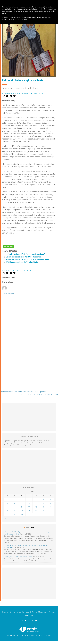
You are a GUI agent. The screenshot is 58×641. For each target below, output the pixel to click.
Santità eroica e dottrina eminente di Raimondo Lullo (27, 259)
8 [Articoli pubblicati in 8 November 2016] (14, 503)
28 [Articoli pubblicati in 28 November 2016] (7, 514)
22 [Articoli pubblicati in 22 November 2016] (15, 511)
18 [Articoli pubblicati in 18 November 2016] (36, 507)
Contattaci (29, 615)
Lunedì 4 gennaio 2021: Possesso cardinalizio (18, 557)
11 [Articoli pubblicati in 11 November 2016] (36, 503)
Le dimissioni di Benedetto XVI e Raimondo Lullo (26, 257)
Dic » (9, 519)
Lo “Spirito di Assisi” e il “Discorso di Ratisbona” (25, 254)
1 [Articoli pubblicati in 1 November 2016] (14, 499)
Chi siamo (5, 612)
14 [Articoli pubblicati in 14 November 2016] (7, 507)
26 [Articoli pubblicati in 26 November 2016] (43, 511)
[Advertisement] (29, 375)
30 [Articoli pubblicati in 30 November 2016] (22, 514)
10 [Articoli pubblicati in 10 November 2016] (29, 503)
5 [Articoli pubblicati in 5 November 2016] (43, 499)
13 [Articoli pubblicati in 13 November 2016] (50, 503)
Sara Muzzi (26, 93)
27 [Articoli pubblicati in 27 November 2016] (50, 511)
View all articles (8, 294)
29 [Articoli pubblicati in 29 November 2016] (15, 514)
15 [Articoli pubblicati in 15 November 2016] (15, 507)
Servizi (34, 612)
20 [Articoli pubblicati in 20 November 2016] (50, 507)
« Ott (5, 519)
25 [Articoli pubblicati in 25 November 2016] (36, 511)
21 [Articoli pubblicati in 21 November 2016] (7, 511)
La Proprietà (26, 612)
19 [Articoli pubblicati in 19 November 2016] (43, 507)
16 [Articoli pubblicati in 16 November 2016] (22, 507)
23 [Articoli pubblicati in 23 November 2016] (22, 511)
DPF (11, 612)
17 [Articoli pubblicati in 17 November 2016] (29, 507)
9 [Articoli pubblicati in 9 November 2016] (21, 503)
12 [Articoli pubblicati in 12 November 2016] (43, 503)
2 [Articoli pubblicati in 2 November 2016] (21, 499)
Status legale (42, 612)
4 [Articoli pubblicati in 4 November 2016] (36, 499)
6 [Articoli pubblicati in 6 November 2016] (50, 499)
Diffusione (17, 612)
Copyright (52, 612)
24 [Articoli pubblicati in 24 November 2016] (29, 511)
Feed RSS (30, 527)
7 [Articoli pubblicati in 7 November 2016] (7, 503)
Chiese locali (38, 93)
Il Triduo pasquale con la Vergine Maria (22, 262)
